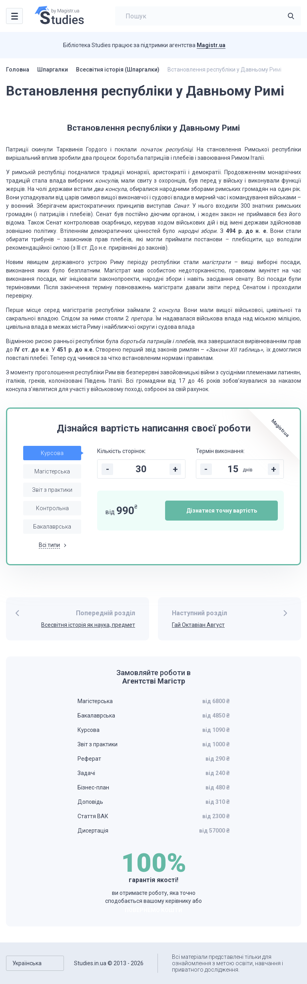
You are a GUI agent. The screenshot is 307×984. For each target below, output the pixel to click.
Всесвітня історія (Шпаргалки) (117, 69)
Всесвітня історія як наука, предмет (88, 625)
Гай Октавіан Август (198, 625)
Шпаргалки (52, 69)
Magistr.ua (211, 45)
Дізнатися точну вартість (221, 510)
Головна (17, 69)
